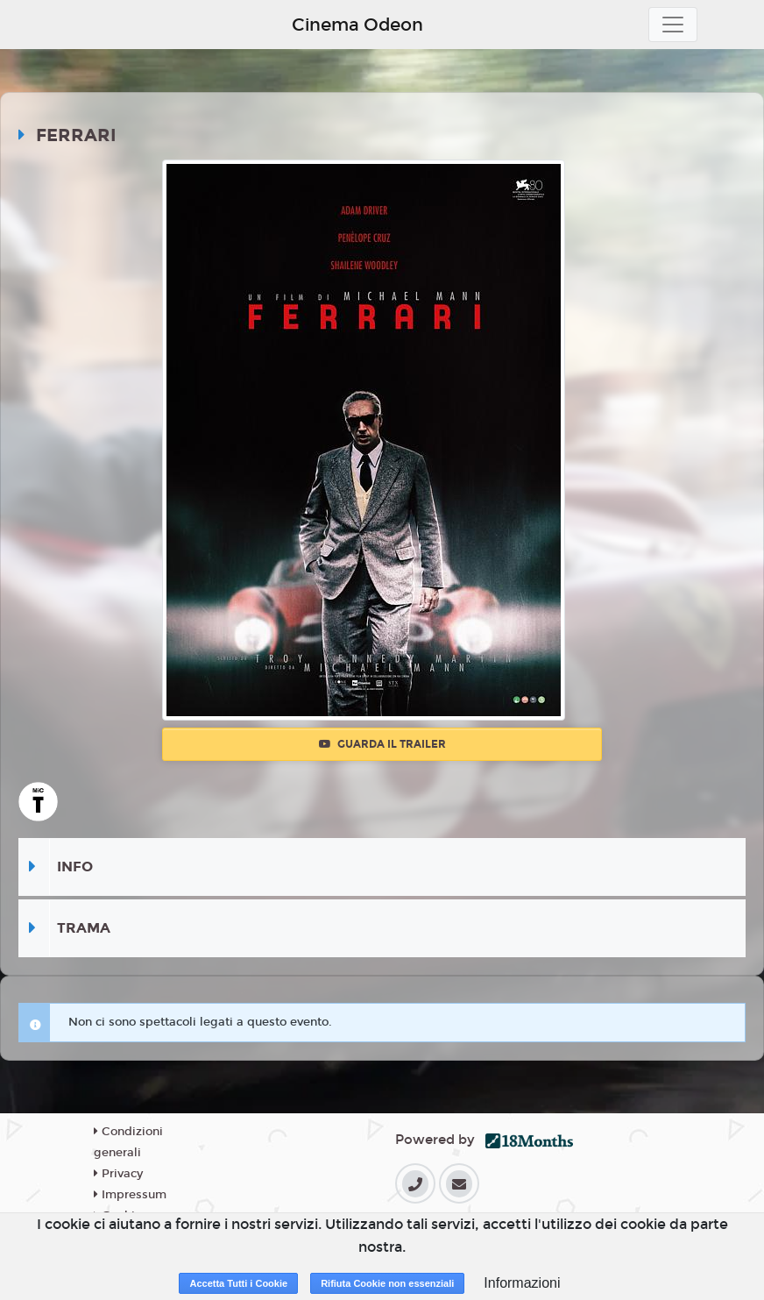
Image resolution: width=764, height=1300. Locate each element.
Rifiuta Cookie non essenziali (387, 1283)
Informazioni (522, 1282)
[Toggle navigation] (672, 24)
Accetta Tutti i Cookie (238, 1283)
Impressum (130, 1195)
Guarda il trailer (382, 744)
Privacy (118, 1174)
